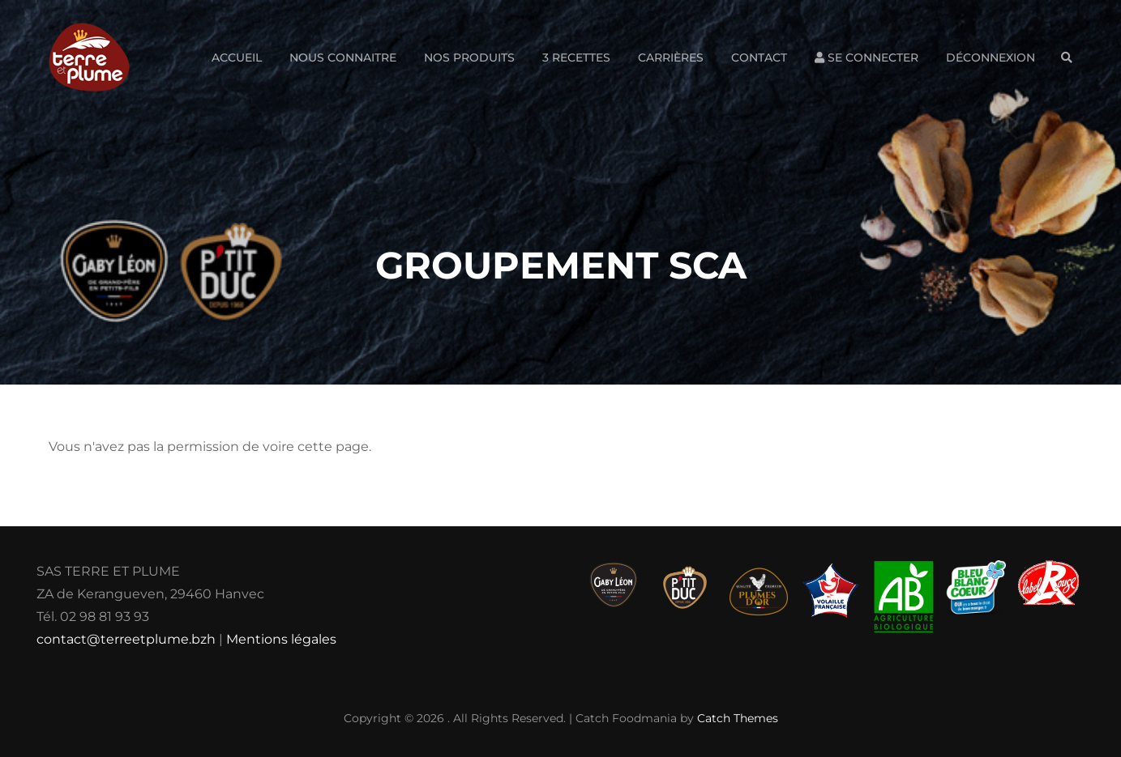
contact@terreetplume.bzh (126, 639)
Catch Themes (737, 718)
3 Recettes (576, 57)
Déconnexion (990, 57)
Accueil (237, 57)
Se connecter (866, 57)
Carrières (671, 57)
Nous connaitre (342, 57)
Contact (759, 57)
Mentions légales (281, 639)
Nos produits (469, 57)
